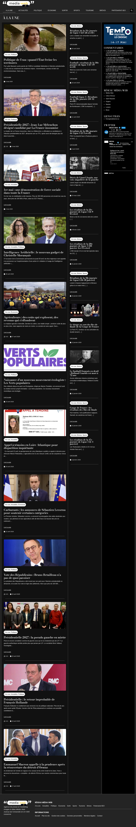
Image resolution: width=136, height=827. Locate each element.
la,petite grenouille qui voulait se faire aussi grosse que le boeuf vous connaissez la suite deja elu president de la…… (119, 54)
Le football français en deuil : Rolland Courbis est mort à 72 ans (84, 373)
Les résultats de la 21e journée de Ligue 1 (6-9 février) (81, 211)
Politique (38, 10)
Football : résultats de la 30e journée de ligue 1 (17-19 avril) (84, 64)
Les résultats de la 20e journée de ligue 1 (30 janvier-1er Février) (81, 246)
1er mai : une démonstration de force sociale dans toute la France (30, 191)
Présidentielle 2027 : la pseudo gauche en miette (33, 639)
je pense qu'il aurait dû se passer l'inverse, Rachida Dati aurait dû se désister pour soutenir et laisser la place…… (119, 83)
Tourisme (90, 10)
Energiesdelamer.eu (112, 119)
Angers (108, 101)
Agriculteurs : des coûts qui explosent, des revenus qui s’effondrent (34, 318)
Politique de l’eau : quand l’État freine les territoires (33, 61)
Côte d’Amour (110, 96)
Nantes (108, 104)
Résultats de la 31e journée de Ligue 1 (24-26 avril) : (83, 31)
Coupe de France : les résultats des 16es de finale (83, 408)
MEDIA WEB (111, 143)
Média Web (109, 93)
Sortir (65, 10)
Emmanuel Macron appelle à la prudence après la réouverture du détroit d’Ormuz (33, 769)
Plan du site (46, 819)
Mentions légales (89, 819)
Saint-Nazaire (110, 98)
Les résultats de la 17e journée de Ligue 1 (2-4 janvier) (81, 442)
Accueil (37, 819)
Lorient (108, 107)
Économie (52, 10)
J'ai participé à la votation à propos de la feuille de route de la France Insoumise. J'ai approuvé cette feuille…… (118, 69)
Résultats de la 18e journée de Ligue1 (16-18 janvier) (83, 279)
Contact (99, 819)
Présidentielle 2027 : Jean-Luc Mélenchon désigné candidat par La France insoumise (34, 126)
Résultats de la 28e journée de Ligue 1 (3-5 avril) (83, 132)
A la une (9, 10)
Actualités (23, 10)
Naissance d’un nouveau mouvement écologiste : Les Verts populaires (30, 381)
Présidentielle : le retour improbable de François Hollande (32, 704)
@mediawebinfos (124, 143)
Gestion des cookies (58, 819)
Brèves (103, 10)
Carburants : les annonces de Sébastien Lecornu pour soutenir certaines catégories (34, 511)
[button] (131, 10)
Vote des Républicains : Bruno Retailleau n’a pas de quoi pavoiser (33, 576)
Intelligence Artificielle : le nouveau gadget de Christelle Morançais (35, 254)
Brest (107, 110)
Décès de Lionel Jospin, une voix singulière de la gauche (84, 178)
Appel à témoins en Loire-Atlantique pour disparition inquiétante (33, 446)
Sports (77, 10)
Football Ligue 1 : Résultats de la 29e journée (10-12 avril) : (83, 99)
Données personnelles (74, 819)
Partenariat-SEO (119, 10)
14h (132, 141)
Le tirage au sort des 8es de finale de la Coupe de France (84, 325)
